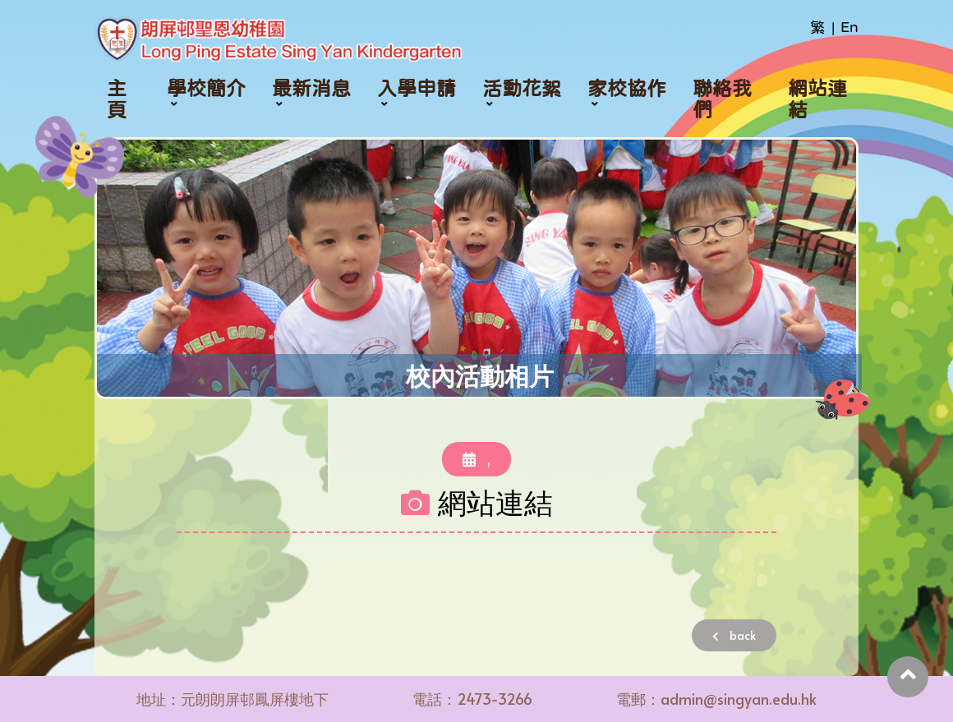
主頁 (117, 99)
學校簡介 (206, 89)
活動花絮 (521, 89)
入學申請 (416, 89)
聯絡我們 (722, 99)
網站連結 (817, 99)
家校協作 (626, 89)
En (849, 27)
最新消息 (311, 89)
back (734, 635)
